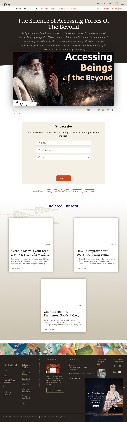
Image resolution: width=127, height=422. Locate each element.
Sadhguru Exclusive (7, 393)
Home (18, 8)
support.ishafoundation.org (82, 374)
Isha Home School (26, 373)
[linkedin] (103, 110)
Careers (25, 403)
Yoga (5, 387)
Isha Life (25, 384)
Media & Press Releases (9, 381)
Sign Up (63, 178)
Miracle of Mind (10, 365)
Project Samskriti (26, 397)
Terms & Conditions (47, 417)
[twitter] (98, 110)
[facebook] (94, 110)
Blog (5, 370)
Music (6, 375)
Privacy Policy (60, 417)
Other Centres (75, 378)
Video (35, 8)
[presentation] (63, 166)
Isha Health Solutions (26, 390)
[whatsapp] (88, 110)
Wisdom (27, 8)
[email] (108, 110)
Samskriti (26, 379)
